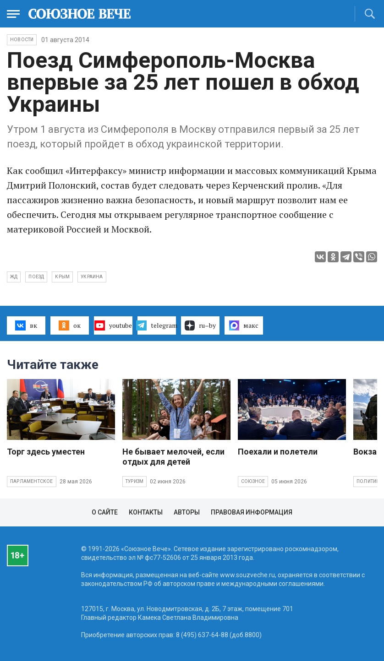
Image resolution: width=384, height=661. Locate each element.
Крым (62, 276)
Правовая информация (251, 512)
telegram (156, 325)
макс (243, 325)
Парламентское (31, 481)
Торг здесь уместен (46, 451)
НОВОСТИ (21, 39)
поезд (36, 276)
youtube (113, 325)
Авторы (187, 512)
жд (13, 276)
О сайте (105, 512)
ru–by (200, 325)
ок (69, 325)
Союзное (253, 481)
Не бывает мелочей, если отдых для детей (173, 456)
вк (26, 325)
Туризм (134, 481)
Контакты (146, 512)
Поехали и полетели (278, 451)
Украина (92, 276)
